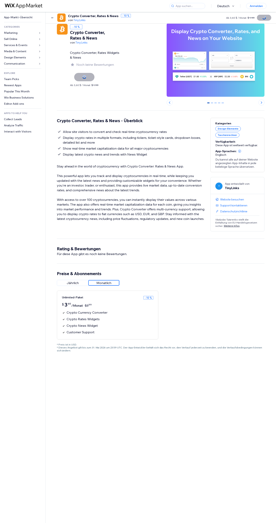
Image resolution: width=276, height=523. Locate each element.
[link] (22, 17)
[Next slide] (261, 102)
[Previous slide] (170, 102)
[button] (239, 151)
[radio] (72, 283)
